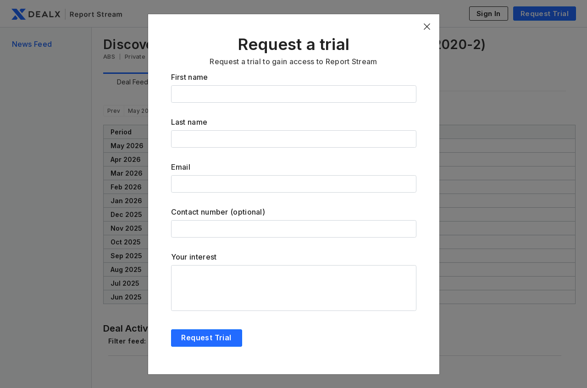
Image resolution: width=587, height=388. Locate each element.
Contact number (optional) (218, 211)
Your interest (194, 256)
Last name (189, 122)
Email (181, 167)
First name (189, 77)
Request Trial (206, 337)
